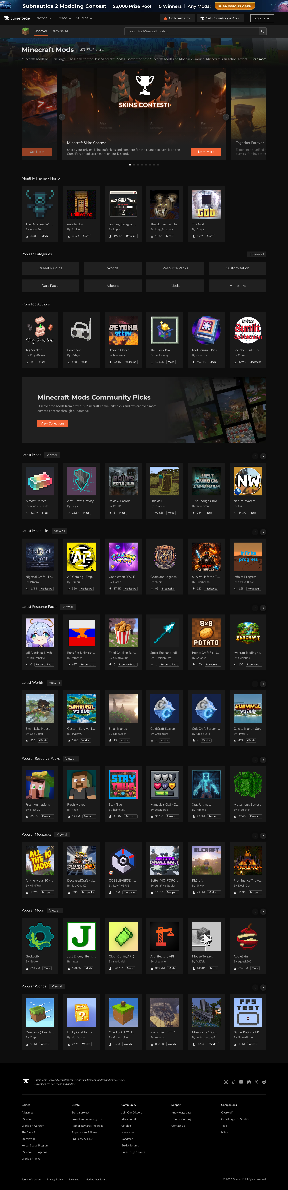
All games (27, 1112)
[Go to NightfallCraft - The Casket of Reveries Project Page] (40, 567)
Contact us (178, 1125)
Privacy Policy (55, 1179)
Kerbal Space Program (35, 1145)
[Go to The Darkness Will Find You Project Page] (40, 214)
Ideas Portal (128, 1119)
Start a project (80, 1112)
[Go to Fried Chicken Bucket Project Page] (123, 642)
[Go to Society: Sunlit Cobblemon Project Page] (248, 340)
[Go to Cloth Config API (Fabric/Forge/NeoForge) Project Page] (123, 946)
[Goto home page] (17, 18)
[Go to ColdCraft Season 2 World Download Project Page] (206, 718)
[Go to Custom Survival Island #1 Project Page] (81, 718)
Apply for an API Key (84, 1132)
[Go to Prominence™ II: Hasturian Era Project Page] (248, 870)
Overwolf (227, 1112)
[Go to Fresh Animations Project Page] (40, 794)
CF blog (126, 1125)
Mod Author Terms (96, 1179)
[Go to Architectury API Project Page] (164, 946)
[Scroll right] (263, 456)
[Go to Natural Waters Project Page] (248, 491)
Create (64, 18)
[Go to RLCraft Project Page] (206, 870)
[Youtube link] (241, 1082)
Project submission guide (87, 1119)
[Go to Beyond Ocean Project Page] (123, 340)
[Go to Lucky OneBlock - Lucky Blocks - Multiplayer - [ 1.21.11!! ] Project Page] (81, 1022)
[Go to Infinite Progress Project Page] (248, 567)
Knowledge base (181, 1112)
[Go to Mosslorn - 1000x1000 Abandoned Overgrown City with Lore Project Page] (206, 1022)
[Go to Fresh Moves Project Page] (81, 794)
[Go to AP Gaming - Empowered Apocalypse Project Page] (81, 567)
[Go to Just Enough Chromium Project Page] (206, 491)
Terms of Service (31, 1179)
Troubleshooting (181, 1119)
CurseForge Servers (133, 1152)
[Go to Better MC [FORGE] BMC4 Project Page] (164, 870)
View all (52, 455)
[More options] (280, 18)
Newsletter (128, 1132)
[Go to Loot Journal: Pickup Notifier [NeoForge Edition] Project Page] (206, 340)
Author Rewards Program (87, 1125)
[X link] (256, 1082)
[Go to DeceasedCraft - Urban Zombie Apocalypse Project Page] (81, 870)
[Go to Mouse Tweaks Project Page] (206, 946)
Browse (44, 18)
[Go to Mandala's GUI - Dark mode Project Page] (164, 794)
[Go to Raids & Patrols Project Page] (123, 491)
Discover (41, 31)
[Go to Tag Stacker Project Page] (40, 340)
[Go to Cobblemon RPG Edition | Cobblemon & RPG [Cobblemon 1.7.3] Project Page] (123, 567)
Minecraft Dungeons (34, 1152)
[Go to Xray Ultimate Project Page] (206, 794)
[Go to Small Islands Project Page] (123, 718)
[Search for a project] (191, 31)
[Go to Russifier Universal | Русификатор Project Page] (81, 642)
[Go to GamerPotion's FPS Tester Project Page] (248, 1022)
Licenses (74, 1179)
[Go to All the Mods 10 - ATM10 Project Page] (40, 870)
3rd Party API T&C (83, 1139)
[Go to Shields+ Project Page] (164, 491)
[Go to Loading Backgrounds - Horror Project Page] (123, 214)
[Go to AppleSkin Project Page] (248, 946)
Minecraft (28, 1119)
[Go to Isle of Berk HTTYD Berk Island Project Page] (164, 1022)
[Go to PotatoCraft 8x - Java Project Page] (206, 642)
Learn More (206, 151)
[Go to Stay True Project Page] (123, 794)
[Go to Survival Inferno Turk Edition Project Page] (206, 567)
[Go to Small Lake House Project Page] (40, 718)
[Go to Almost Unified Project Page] (40, 491)
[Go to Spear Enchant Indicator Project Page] (164, 642)
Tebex (224, 1125)
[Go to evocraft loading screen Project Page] (248, 642)
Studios (84, 18)
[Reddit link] (264, 1082)
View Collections (52, 423)
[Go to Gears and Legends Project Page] (164, 567)
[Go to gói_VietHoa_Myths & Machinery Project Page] (40, 642)
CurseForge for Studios (235, 1119)
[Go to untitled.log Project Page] (81, 214)
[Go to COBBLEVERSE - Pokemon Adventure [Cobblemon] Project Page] (123, 870)
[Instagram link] (226, 1082)
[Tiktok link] (233, 1082)
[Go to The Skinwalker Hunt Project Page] (164, 214)
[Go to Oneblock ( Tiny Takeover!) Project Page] (40, 1022)
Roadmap (127, 1139)
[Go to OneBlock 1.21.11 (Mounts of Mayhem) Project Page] (123, 1022)
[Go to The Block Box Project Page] (164, 340)
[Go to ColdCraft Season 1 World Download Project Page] (164, 718)
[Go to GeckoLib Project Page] (40, 946)
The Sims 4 (28, 1132)
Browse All (60, 31)
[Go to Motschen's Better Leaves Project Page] (248, 794)
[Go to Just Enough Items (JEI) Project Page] (81, 946)
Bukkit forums (130, 1145)
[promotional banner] (144, 6)
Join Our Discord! (132, 1112)
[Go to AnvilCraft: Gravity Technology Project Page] (81, 491)
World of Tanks (31, 1158)
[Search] (263, 31)
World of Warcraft (33, 1125)
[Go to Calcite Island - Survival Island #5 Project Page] (248, 718)
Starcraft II (28, 1139)
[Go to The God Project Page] (206, 214)
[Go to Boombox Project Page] (81, 340)
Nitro (224, 1132)
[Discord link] (248, 1082)
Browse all (256, 254)
